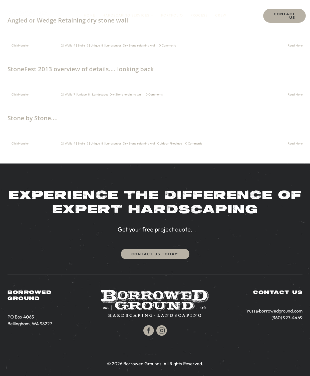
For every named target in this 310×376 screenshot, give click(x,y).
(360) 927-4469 (286, 317)
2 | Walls (66, 45)
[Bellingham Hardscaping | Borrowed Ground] (27, 13)
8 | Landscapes (111, 45)
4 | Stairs (79, 45)
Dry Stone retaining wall (139, 45)
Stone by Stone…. (33, 118)
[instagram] (161, 330)
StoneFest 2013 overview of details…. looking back (81, 69)
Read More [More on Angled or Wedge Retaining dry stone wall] (295, 45)
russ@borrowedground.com (274, 311)
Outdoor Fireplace (169, 143)
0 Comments (167, 45)
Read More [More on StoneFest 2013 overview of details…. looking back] (295, 94)
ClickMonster (20, 45)
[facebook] (148, 330)
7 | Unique (93, 45)
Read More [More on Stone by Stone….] (295, 143)
